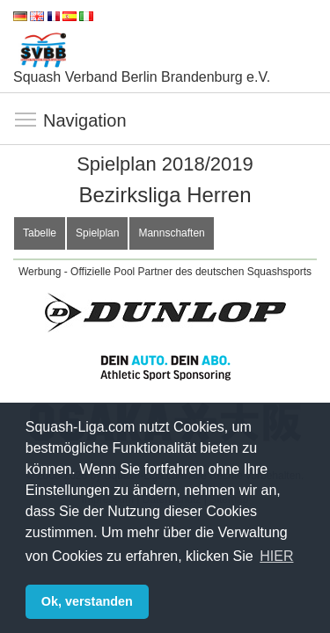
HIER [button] (276, 556)
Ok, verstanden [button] (87, 601)
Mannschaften (171, 233)
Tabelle (39, 233)
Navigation (26, 120)
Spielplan (97, 233)
